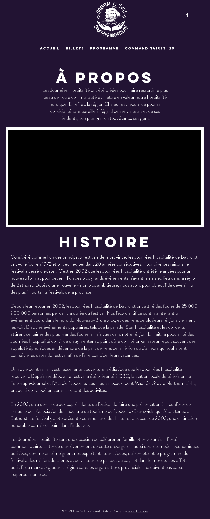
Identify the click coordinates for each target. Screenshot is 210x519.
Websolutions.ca (138, 511)
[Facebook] (187, 14)
